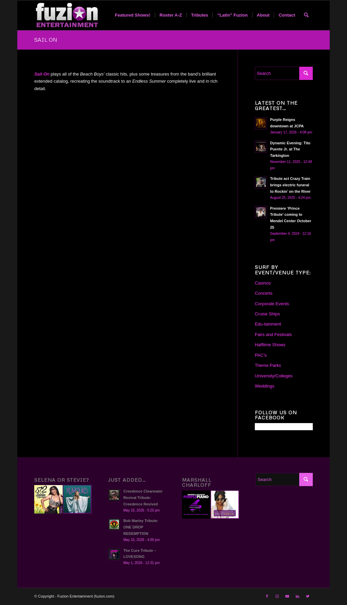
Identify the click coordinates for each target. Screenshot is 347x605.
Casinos (263, 283)
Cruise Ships (267, 313)
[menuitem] (132, 15)
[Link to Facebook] (267, 596)
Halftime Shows (270, 344)
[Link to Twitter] (308, 596)
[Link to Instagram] (277, 596)
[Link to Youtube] (287, 596)
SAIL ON (45, 39)
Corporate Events (272, 303)
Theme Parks (268, 365)
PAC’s (261, 355)
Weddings (264, 386)
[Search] (306, 15)
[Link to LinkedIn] (297, 596)
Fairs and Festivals (273, 334)
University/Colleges (273, 375)
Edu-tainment (268, 324)
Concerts (263, 293)
